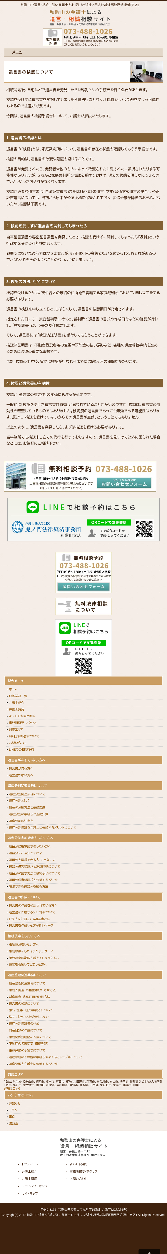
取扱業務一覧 (18, 696)
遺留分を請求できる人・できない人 (32, 860)
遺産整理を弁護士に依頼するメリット (33, 1064)
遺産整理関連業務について (27, 983)
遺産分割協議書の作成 (24, 1023)
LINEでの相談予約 (21, 749)
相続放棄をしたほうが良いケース (31, 951)
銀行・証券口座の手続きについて (31, 1010)
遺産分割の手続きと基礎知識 (28, 814)
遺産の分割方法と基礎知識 (27, 807)
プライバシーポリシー (36, 1186)
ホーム (13, 689)
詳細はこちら (12, 1088)
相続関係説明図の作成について (30, 1037)
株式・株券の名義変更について (29, 1017)
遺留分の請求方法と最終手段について (34, 873)
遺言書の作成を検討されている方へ (33, 905)
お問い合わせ (18, 743)
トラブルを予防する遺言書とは (29, 919)
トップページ (30, 1164)
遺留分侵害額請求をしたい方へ (30, 846)
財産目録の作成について (25, 1030)
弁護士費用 (16, 709)
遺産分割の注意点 (21, 821)
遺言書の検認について (24, 1003)
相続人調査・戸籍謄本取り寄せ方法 (32, 990)
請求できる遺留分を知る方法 (28, 886)
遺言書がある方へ (21, 768)
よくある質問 (78, 1164)
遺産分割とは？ (19, 800)
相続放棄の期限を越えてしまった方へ (34, 958)
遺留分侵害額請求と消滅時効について (34, 866)
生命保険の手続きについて (27, 1050)
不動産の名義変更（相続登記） (28, 1043)
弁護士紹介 (16, 703)
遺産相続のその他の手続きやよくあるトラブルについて (46, 1057)
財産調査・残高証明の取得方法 (29, 997)
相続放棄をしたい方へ (24, 944)
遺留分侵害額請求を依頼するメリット (33, 880)
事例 (12, 1116)
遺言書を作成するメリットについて (32, 912)
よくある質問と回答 (22, 716)
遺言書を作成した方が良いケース (31, 925)
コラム (13, 1110)
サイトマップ (30, 1193)
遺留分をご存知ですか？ (25, 853)
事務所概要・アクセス (23, 723)
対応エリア (16, 729)
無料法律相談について (24, 736)
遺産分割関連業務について (27, 794)
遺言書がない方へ (21, 775)
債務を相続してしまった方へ (28, 964)
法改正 (13, 1123)
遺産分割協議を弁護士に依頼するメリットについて (42, 827)
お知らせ (15, 1103)
